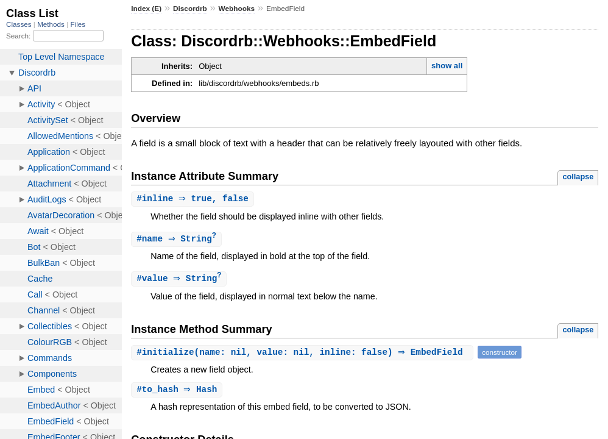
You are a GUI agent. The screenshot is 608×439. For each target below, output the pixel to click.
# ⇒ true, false (194, 199)
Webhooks (237, 8)
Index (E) (146, 8)
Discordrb (190, 8)
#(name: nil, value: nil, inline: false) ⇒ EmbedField (303, 354)
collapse (577, 176)
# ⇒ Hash (178, 392)
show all (446, 65)
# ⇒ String (177, 240)
